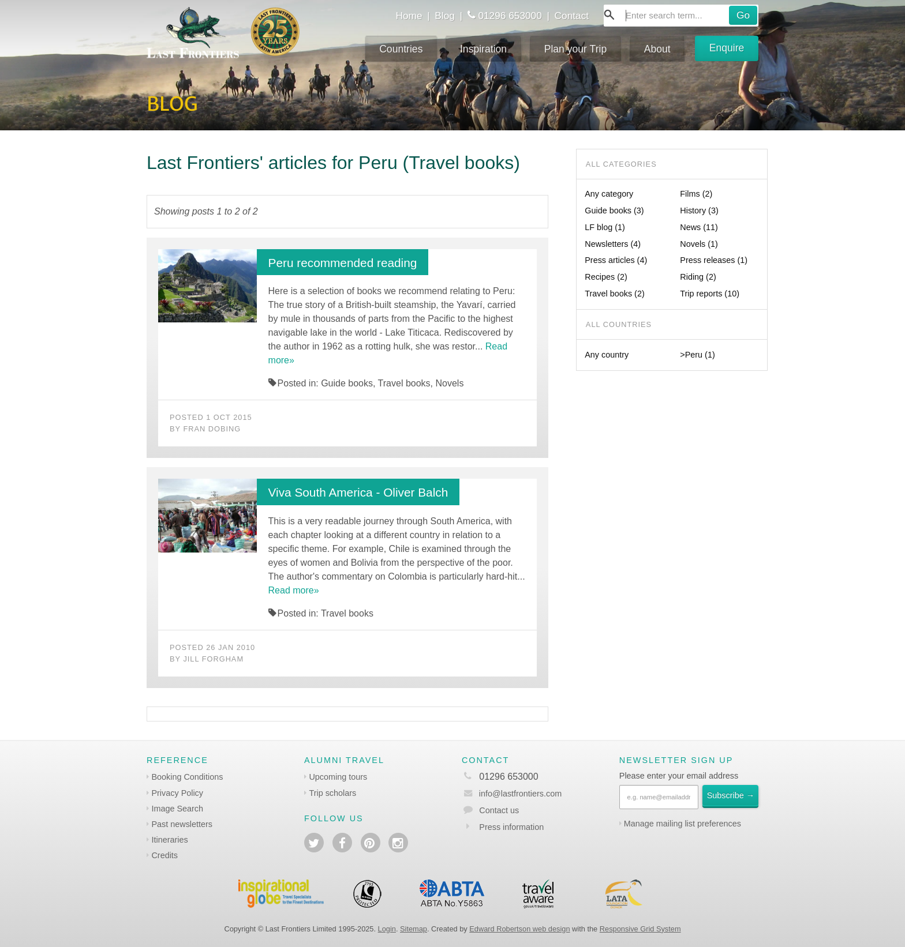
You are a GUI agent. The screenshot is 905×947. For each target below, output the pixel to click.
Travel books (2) (614, 293)
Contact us (499, 810)
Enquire (727, 48)
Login (387, 929)
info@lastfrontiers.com (512, 793)
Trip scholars (332, 793)
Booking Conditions (187, 776)
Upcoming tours (338, 776)
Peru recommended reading (342, 262)
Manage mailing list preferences (682, 823)
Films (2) (696, 193)
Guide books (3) (614, 210)
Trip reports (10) (709, 293)
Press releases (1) (713, 260)
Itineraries (169, 839)
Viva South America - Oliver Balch (358, 492)
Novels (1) (699, 244)
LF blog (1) (605, 227)
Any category (609, 193)
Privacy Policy (177, 793)
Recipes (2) (606, 276)
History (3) (699, 210)
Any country (607, 354)
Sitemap (413, 929)
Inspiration (483, 49)
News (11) (699, 227)
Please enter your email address (678, 775)
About (657, 49)
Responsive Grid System (640, 929)
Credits (164, 855)
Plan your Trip (575, 49)
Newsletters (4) (613, 244)
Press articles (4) (616, 260)
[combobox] (681, 16)
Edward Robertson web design (519, 929)
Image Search (177, 808)
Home (408, 15)
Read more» (293, 590)
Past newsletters (181, 824)
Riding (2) (698, 276)
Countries (400, 49)
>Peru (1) (697, 354)
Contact (572, 15)
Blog (445, 15)
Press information (511, 827)
